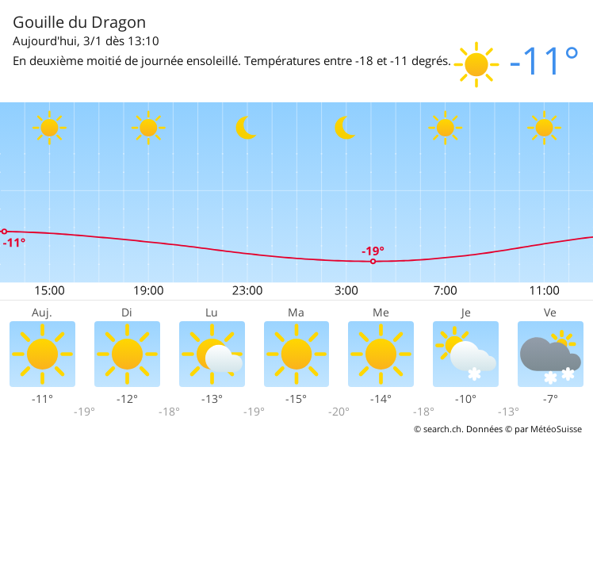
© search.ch (437, 429)
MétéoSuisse (556, 429)
